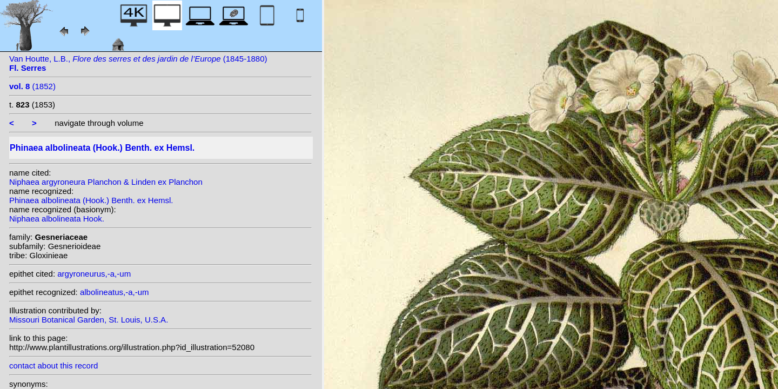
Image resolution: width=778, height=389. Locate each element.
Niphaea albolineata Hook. (56, 218)
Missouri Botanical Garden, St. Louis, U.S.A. (88, 319)
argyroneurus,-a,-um (94, 273)
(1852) (32, 86)
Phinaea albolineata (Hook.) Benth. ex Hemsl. (91, 200)
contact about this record (53, 365)
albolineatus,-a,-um (114, 292)
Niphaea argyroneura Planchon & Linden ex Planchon (106, 181)
